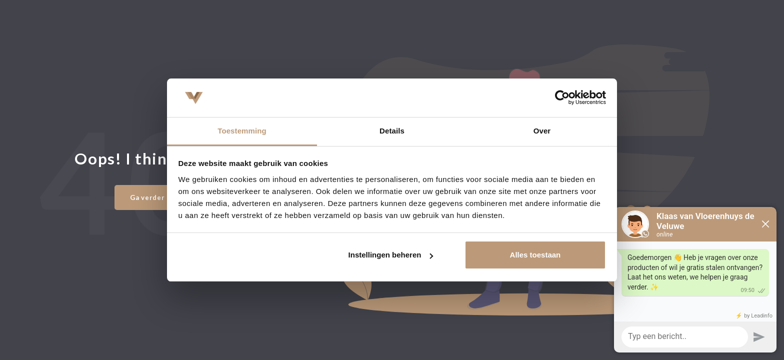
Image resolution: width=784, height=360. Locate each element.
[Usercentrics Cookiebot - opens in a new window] (562, 97)
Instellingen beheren (391, 254)
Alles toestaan (535, 254)
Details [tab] (392, 130)
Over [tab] (542, 130)
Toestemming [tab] (242, 130)
